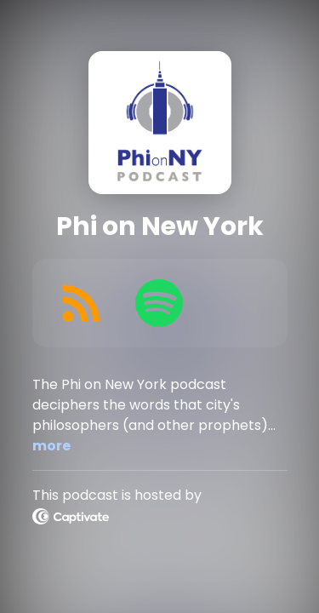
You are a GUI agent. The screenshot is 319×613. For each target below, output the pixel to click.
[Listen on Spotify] (159, 303)
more (51, 445)
